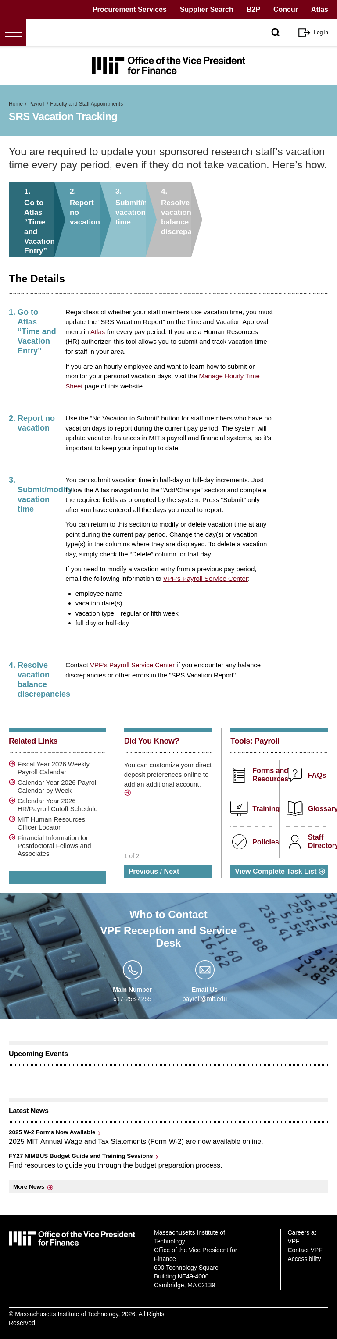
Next (171, 871)
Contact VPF (304, 1250)
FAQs (317, 775)
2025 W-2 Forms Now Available (52, 1132)
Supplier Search (206, 9)
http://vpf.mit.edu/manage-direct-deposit (128, 794)
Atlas (319, 9)
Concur (285, 9)
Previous (143, 871)
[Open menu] (13, 32)
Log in (321, 32)
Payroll (37, 104)
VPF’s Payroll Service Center (205, 578)
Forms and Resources (270, 775)
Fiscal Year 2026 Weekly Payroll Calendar (54, 768)
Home (16, 104)
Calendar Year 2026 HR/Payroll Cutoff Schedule (57, 804)
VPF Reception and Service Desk (168, 937)
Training (266, 808)
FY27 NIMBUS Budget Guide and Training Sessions (81, 1156)
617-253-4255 (132, 998)
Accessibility (304, 1258)
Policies (265, 842)
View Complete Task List (275, 871)
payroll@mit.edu (205, 998)
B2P (253, 9)
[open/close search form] (275, 32)
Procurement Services (130, 9)
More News (28, 1186)
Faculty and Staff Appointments (86, 104)
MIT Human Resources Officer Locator (51, 823)
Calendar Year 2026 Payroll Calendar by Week (58, 786)
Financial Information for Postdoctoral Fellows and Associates (54, 845)
